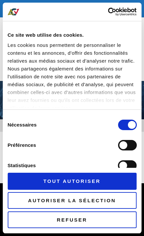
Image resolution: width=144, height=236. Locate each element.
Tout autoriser (71, 181)
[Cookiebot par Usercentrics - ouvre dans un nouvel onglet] (107, 12)
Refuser (72, 220)
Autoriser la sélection (72, 200)
